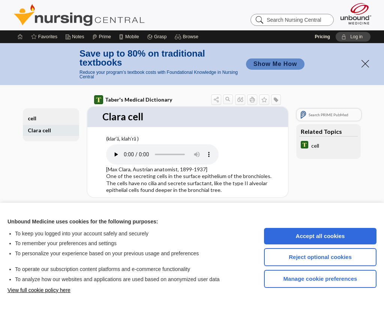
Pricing (322, 36)
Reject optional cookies (320, 257)
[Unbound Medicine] (355, 13)
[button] (188, 36)
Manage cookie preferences (320, 279)
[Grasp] (157, 36)
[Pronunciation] (162, 154)
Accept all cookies (320, 236)
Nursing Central (107, 15)
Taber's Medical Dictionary (133, 99)
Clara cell (39, 130)
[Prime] (101, 36)
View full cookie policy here (39, 290)
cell (32, 118)
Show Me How (275, 64)
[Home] (20, 36)
